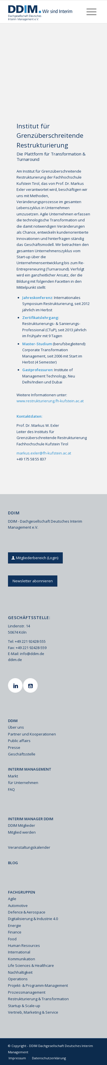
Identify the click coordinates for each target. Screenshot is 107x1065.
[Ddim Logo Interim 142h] (44, 11)
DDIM (13, 720)
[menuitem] (91, 11)
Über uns (16, 727)
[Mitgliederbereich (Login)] (35, 557)
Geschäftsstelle (21, 754)
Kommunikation (21, 958)
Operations (18, 978)
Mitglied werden (22, 832)
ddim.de (15, 659)
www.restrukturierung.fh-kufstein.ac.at (50, 400)
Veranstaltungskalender (29, 847)
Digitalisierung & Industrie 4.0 (33, 918)
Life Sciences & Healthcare (31, 965)
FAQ (11, 789)
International (19, 952)
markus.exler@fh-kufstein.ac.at (44, 453)
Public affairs (19, 740)
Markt (13, 776)
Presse (14, 747)
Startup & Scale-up (24, 1005)
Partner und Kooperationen (32, 734)
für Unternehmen (23, 782)
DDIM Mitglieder (21, 825)
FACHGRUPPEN (21, 892)
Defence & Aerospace (26, 912)
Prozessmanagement (26, 992)
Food (12, 938)
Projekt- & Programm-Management (38, 985)
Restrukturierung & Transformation (38, 998)
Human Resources (24, 945)
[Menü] (91, 11)
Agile (12, 898)
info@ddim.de (32, 653)
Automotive (18, 905)
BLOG (13, 862)
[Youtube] (31, 685)
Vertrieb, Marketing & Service (33, 1012)
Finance (14, 932)
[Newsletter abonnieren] (32, 581)
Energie (14, 925)
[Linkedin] (16, 685)
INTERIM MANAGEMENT (29, 769)
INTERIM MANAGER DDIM (30, 818)
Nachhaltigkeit (20, 972)
